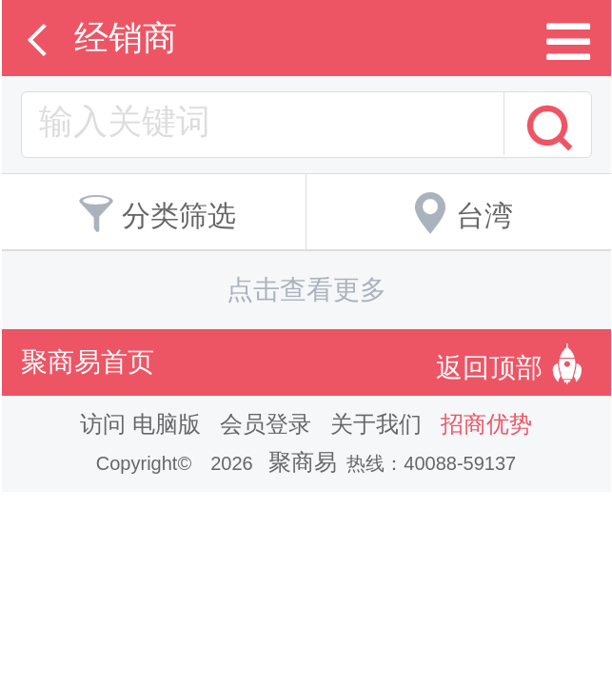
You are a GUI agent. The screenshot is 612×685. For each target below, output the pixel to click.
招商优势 (486, 424)
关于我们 (376, 424)
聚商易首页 (87, 362)
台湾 (459, 209)
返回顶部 (514, 362)
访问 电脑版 (140, 424)
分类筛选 (153, 209)
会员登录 (265, 424)
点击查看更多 (306, 289)
